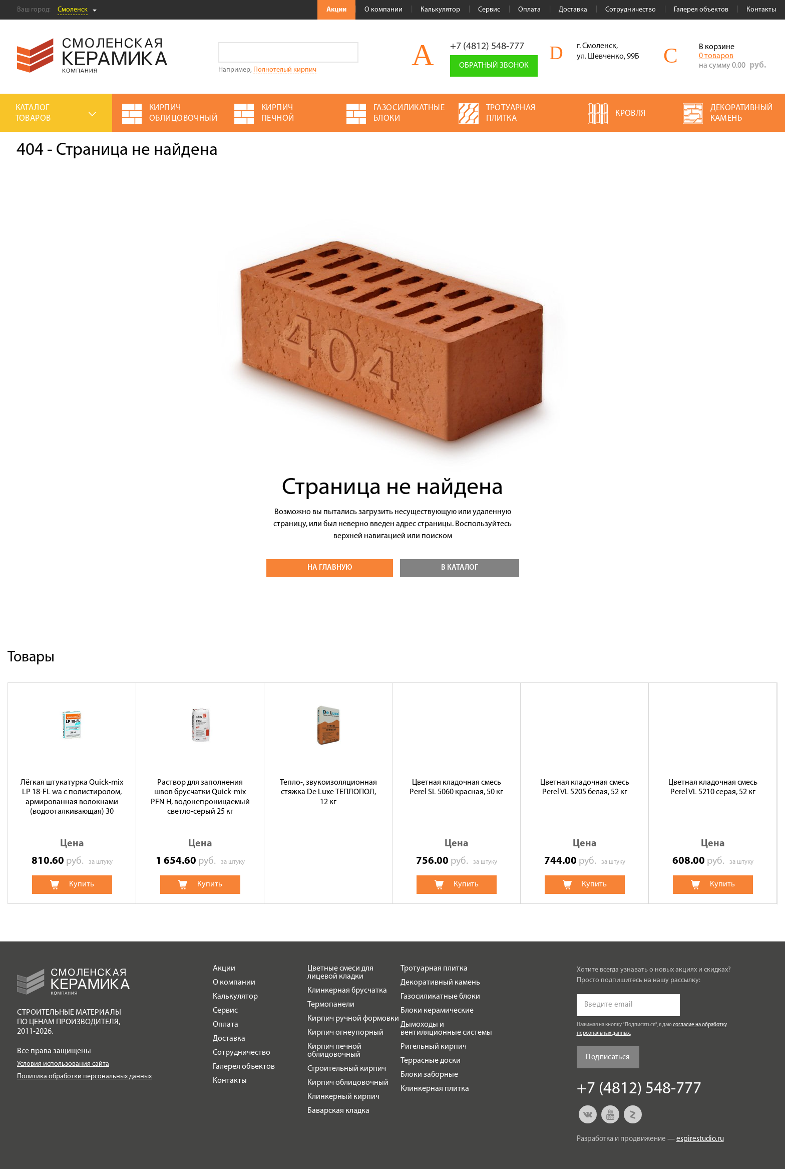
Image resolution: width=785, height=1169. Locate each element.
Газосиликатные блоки (440, 997)
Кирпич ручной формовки (353, 1019)
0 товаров (716, 56)
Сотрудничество (630, 10)
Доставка (573, 10)
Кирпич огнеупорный (345, 1033)
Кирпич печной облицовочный (334, 1051)
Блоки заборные (429, 1075)
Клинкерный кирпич (343, 1097)
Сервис (489, 10)
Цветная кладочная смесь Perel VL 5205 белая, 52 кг (584, 787)
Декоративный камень (440, 983)
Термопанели (330, 1005)
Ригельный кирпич (434, 1047)
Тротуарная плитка (434, 969)
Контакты (761, 10)
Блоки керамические (437, 1011)
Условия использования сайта (63, 1064)
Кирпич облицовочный (347, 1083)
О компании (383, 10)
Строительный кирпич (346, 1069)
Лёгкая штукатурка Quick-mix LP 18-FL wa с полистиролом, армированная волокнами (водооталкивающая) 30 (72, 797)
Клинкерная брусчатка (347, 991)
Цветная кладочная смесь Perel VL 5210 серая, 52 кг (712, 787)
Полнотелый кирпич (284, 70)
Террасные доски (431, 1061)
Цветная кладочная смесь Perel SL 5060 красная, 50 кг (456, 787)
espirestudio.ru (700, 1139)
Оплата (529, 10)
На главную (329, 568)
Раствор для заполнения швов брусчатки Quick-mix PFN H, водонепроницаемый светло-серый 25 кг (200, 797)
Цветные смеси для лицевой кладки (340, 973)
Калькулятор (440, 10)
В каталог (459, 568)
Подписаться (607, 1057)
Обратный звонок (494, 66)
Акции (336, 10)
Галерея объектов (701, 10)
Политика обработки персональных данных (84, 1076)
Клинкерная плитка (435, 1089)
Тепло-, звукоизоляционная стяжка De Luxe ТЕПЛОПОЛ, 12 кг (328, 792)
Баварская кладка (338, 1111)
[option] (72, 793)
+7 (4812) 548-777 (487, 47)
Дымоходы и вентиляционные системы (446, 1029)
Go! (348, 52)
